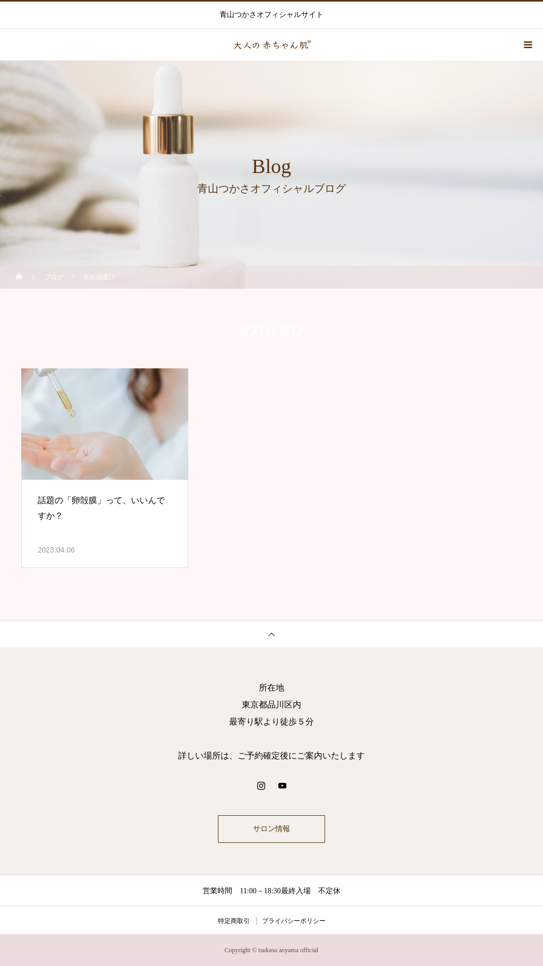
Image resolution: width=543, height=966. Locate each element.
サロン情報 (271, 829)
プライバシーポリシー (294, 921)
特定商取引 (234, 921)
